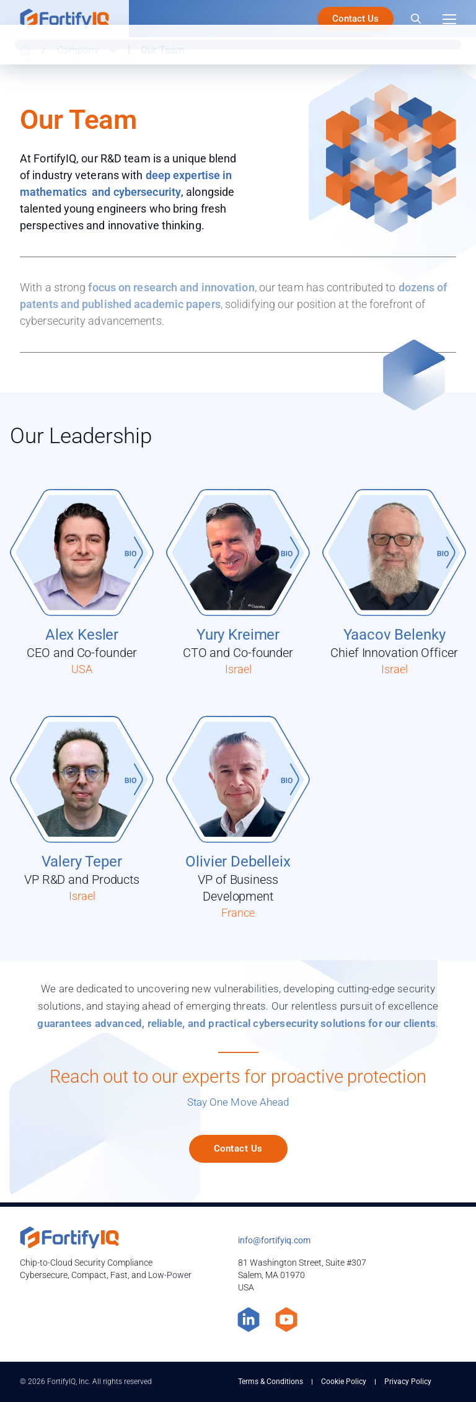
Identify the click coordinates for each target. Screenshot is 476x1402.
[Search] (416, 18)
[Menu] (449, 18)
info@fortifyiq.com (274, 1240)
